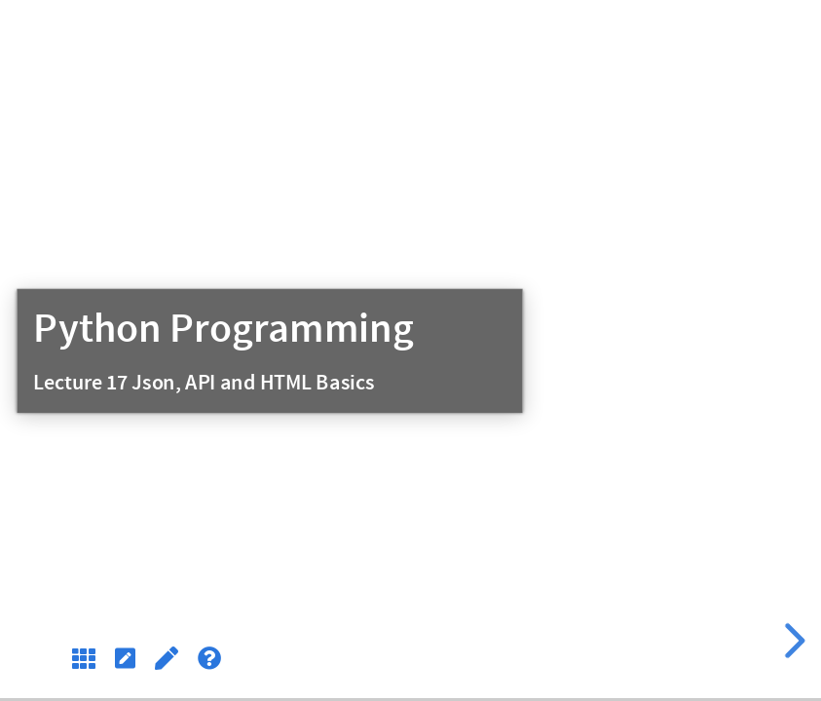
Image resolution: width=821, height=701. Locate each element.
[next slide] (791, 640)
